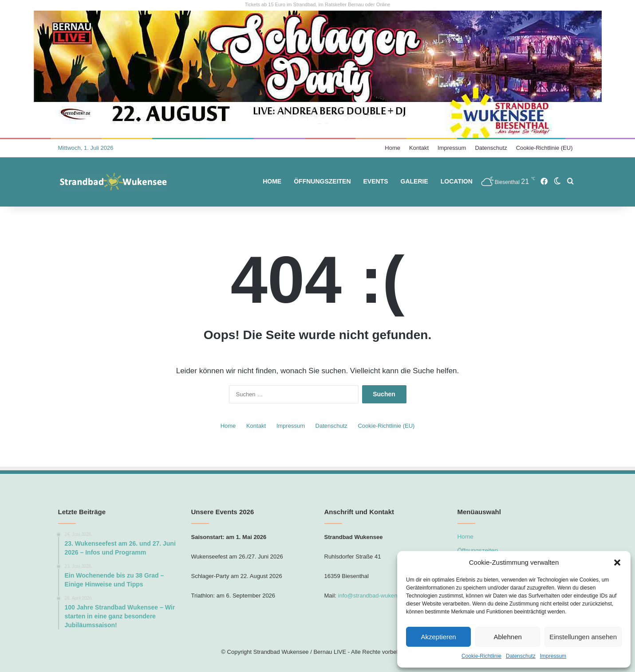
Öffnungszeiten (322, 181)
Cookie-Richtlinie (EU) (544, 148)
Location (457, 181)
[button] (617, 562)
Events (375, 181)
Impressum (553, 656)
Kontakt (419, 148)
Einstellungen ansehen (583, 637)
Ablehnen (507, 637)
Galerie (414, 181)
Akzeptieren (438, 637)
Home (392, 148)
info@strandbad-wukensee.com (378, 595)
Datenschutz (521, 656)
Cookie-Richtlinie (481, 656)
